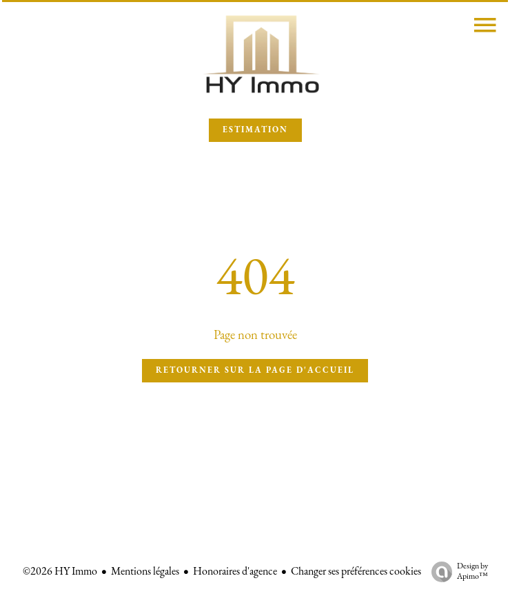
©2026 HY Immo (60, 571)
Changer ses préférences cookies (356, 571)
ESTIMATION (255, 130)
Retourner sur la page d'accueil (255, 371)
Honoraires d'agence (235, 571)
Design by (456, 572)
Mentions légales (145, 571)
